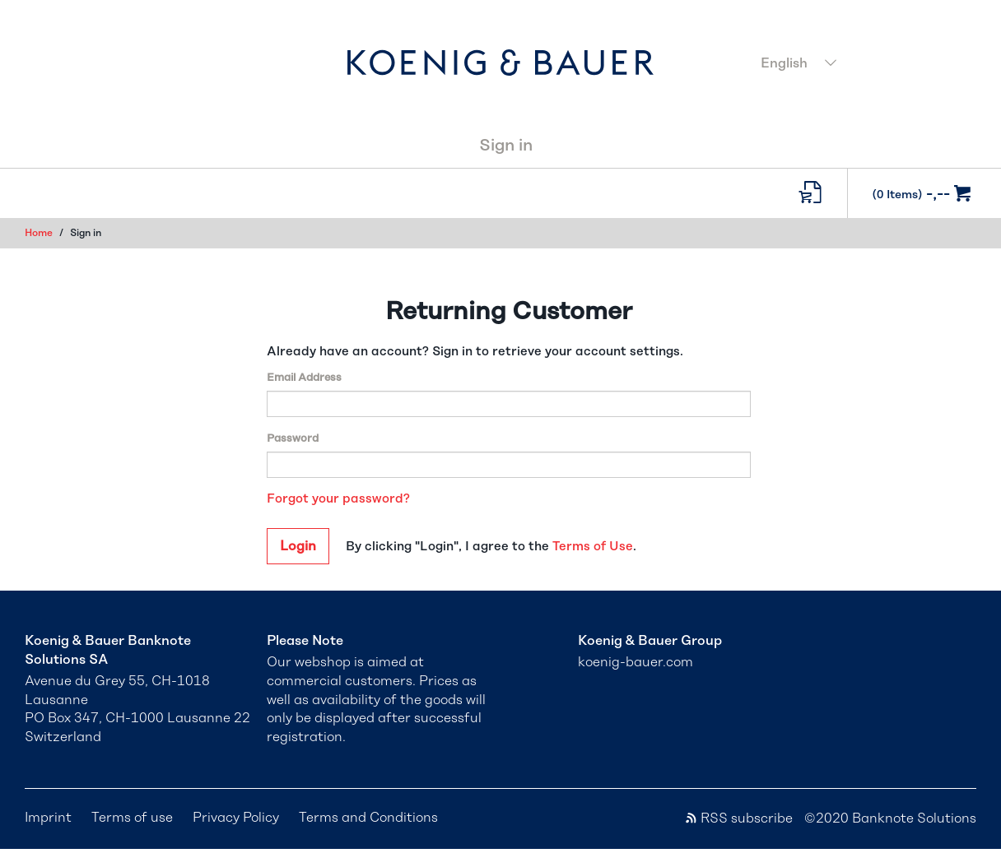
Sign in (506, 145)
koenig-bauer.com (635, 662)
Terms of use (132, 817)
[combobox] (863, 64)
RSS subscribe (738, 818)
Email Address (304, 378)
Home (39, 233)
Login (298, 546)
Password (293, 439)
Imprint (48, 817)
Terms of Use (592, 546)
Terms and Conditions (368, 817)
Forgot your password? (338, 499)
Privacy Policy (236, 817)
